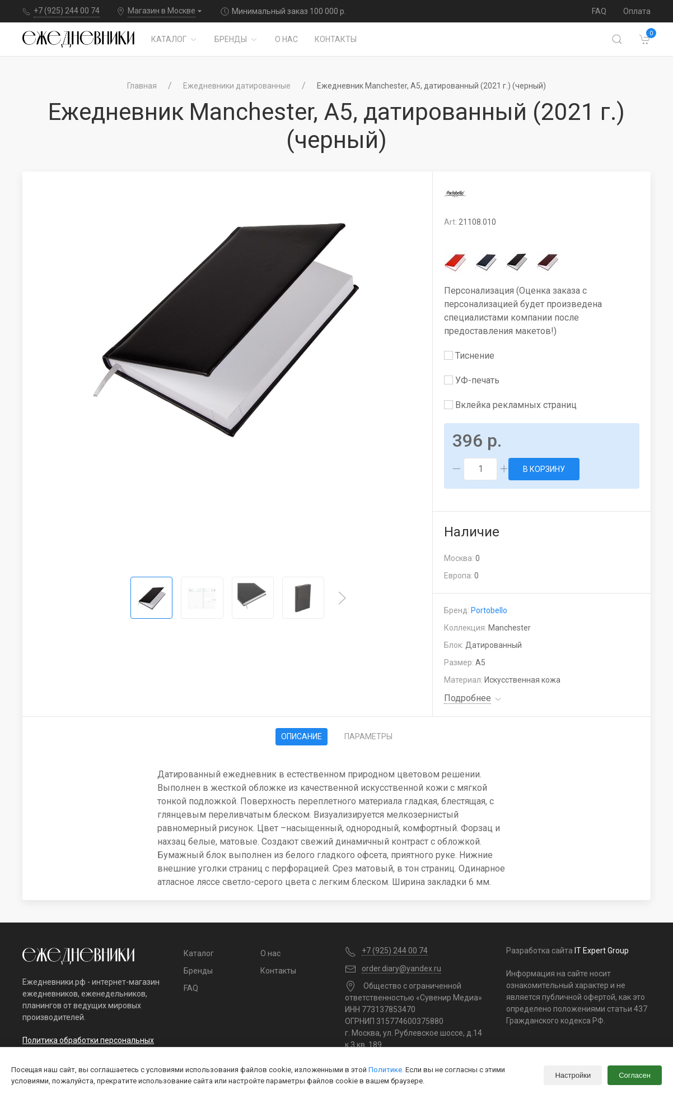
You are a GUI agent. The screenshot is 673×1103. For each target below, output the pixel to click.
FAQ (599, 11)
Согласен (635, 1075)
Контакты (336, 39)
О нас (286, 39)
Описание (301, 736)
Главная (142, 85)
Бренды (236, 39)
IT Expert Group (601, 950)
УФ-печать (471, 380)
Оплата (637, 11)
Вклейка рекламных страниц (510, 405)
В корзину (544, 469)
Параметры (368, 736)
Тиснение (469, 355)
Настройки (573, 1075)
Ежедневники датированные (237, 85)
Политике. (386, 1069)
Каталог (174, 39)
